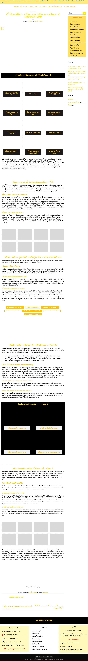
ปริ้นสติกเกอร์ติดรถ (7, 549)
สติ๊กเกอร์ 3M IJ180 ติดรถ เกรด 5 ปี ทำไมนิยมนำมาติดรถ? (76, 79)
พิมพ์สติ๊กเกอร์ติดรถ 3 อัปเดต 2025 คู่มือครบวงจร (76, 83)
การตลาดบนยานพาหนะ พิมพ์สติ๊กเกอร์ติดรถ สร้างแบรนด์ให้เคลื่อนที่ (75, 89)
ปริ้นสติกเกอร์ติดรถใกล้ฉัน (32, 383)
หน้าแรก (16, 7)
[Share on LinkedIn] (38, 587)
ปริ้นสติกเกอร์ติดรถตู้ (36, 273)
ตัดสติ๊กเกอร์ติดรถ (36, 644)
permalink (45, 592)
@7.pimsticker (9, 642)
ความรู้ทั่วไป (31, 12)
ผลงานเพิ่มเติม (43, 7)
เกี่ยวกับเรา (23, 7)
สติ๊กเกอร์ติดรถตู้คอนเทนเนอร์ (39, 649)
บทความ (66, 7)
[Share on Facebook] (27, 587)
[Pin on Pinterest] (36, 587)
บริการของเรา (32, 7)
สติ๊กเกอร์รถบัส (35, 633)
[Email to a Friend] (33, 587)
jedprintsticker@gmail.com (11, 638)
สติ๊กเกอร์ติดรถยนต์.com (38, 21)
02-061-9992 (7, 635)
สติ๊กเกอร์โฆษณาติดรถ (37, 636)
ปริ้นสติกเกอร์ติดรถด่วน (19, 281)
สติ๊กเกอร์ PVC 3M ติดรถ (21, 161)
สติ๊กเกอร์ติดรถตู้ (36, 638)
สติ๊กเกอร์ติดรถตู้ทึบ (37, 631)
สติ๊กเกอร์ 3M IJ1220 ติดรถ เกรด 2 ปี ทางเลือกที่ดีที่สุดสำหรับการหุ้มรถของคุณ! (77, 73)
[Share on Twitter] (30, 587)
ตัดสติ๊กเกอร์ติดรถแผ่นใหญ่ (10, 348)
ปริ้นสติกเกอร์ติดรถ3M (11, 511)
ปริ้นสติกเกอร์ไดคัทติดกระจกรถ (49, 428)
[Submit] (84, 13)
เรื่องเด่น (35, 12)
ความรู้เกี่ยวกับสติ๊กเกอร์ (73, 102)
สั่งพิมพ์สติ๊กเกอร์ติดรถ (55, 7)
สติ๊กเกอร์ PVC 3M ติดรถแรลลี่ (38, 191)
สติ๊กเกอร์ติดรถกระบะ (37, 641)
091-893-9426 (7, 631)
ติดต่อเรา (73, 7)
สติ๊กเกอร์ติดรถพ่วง (74, 27)
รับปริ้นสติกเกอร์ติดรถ (54, 215)
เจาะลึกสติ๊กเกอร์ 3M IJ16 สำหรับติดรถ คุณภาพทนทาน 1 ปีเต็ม (77, 67)
